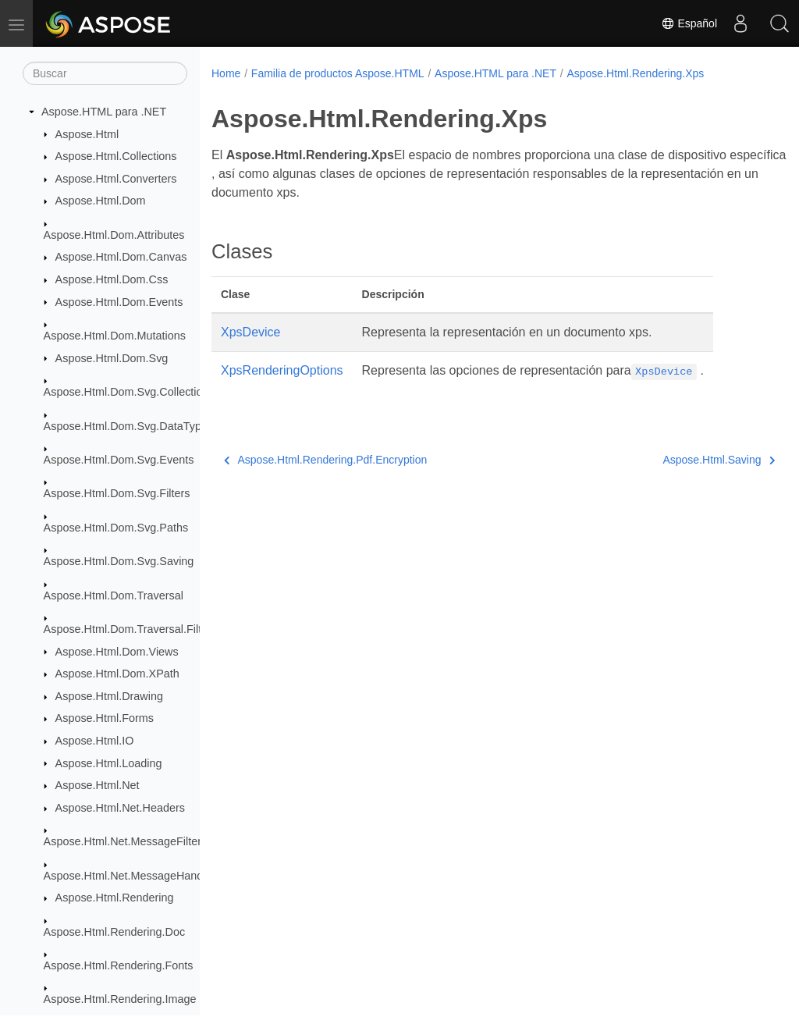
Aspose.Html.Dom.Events (119, 302)
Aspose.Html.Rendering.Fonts (119, 965)
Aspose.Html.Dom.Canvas (121, 257)
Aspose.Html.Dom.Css (112, 279)
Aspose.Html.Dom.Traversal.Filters (131, 629)
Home (225, 73)
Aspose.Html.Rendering (114, 897)
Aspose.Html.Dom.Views (117, 651)
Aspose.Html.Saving (679, 459)
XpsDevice (250, 332)
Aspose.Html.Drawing (109, 696)
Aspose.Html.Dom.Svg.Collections (129, 392)
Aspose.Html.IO (94, 740)
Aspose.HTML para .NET (103, 111)
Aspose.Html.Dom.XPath (117, 673)
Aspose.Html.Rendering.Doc (115, 932)
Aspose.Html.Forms (104, 718)
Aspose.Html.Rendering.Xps (635, 73)
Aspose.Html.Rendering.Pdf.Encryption (325, 459)
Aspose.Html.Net (97, 785)
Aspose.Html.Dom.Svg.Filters (117, 493)
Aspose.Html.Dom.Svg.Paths (116, 527)
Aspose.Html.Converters (116, 178)
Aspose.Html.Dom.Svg (112, 358)
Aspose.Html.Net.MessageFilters (126, 841)
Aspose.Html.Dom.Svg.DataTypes (129, 426)
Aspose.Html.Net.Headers (120, 808)
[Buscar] (105, 73)
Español (689, 23)
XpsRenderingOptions (282, 370)
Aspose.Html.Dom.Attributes (114, 235)
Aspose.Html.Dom (100, 200)
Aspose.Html (87, 134)
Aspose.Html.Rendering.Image (120, 999)
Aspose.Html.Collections (116, 156)
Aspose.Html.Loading (108, 763)
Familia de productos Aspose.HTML (337, 73)
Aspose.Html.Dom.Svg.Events (119, 459)
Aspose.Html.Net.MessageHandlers (133, 875)
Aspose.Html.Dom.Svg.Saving (119, 561)
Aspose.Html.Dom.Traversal (113, 595)
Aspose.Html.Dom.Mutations (115, 335)
